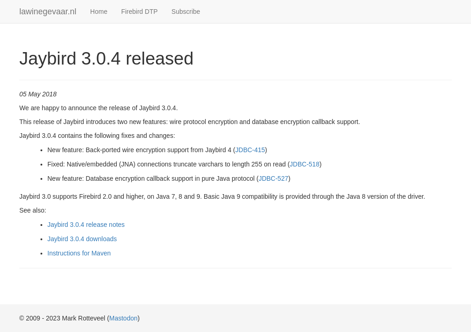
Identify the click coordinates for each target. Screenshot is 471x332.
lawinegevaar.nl (47, 11)
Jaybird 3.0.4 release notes (86, 224)
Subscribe (186, 11)
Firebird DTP (139, 11)
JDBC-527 (273, 178)
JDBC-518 (305, 164)
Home (98, 11)
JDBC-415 (250, 150)
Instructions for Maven (79, 253)
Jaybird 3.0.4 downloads (82, 239)
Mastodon (123, 318)
